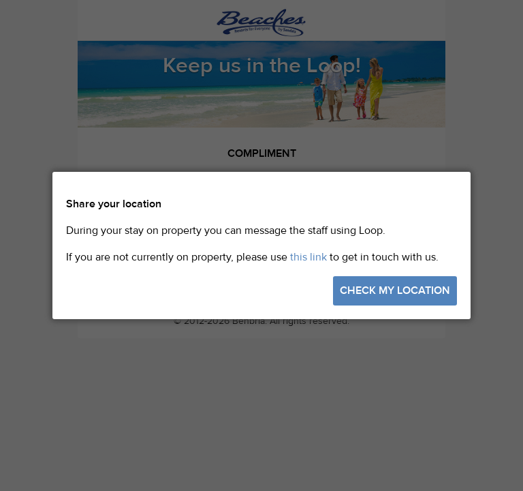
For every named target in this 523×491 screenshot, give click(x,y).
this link (308, 257)
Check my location (395, 290)
